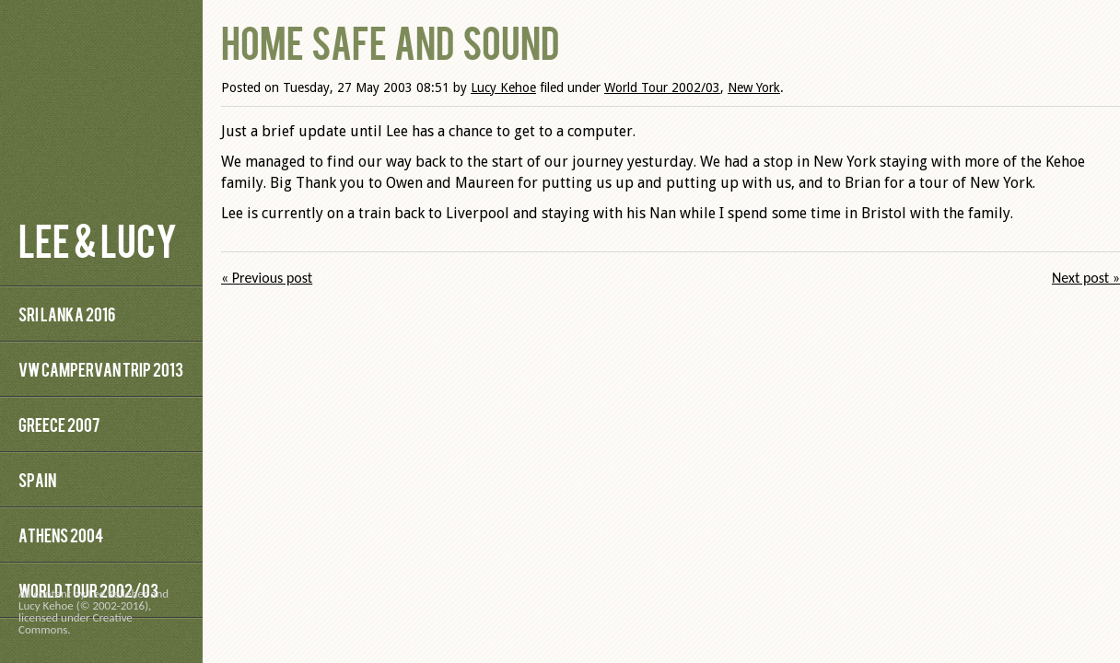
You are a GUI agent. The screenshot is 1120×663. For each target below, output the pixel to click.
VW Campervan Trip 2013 (100, 368)
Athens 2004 (60, 534)
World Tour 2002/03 (662, 87)
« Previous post (266, 277)
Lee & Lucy (97, 239)
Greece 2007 (58, 424)
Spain (37, 479)
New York (754, 87)
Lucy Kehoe (503, 87)
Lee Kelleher (118, 593)
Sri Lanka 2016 (66, 313)
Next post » (1086, 277)
